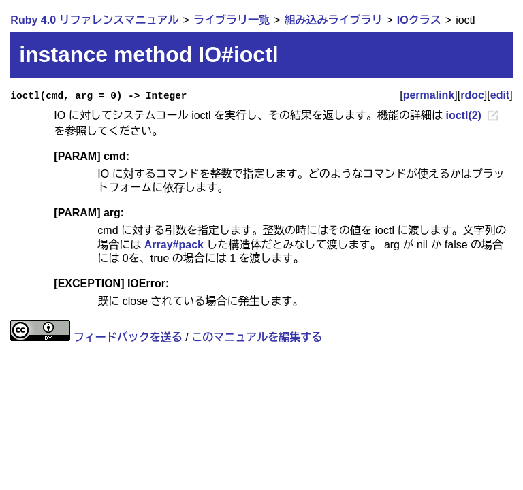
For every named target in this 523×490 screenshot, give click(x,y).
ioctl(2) (463, 115)
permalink (429, 95)
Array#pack (174, 244)
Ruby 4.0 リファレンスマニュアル (94, 20)
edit (499, 95)
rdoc (472, 95)
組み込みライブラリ (333, 20)
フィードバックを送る (128, 337)
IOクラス (419, 20)
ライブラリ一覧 (231, 20)
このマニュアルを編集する (256, 337)
